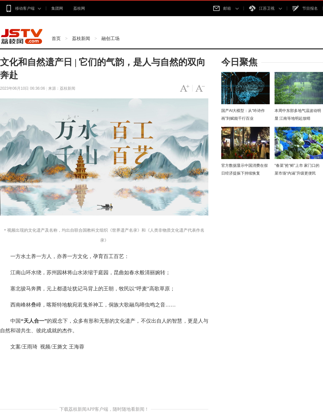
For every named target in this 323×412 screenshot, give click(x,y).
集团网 (57, 8)
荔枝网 (79, 8)
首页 (56, 38)
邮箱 (225, 8)
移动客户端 (23, 8)
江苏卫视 (265, 8)
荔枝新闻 (81, 38)
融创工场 (110, 38)
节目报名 (305, 8)
